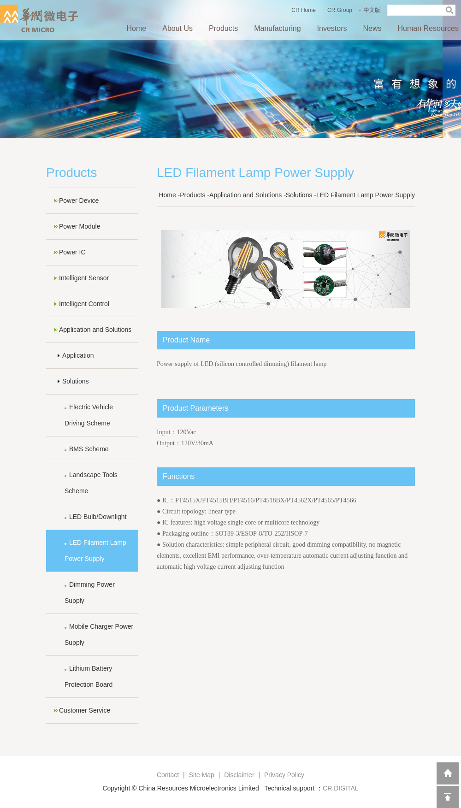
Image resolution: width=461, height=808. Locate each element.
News (372, 28)
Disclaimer (239, 775)
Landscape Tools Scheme (91, 483)
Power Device (79, 200)
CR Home (303, 10)
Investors (332, 28)
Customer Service (84, 710)
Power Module (79, 226)
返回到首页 (448, 773)
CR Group (339, 10)
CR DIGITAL (341, 788)
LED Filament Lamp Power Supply (95, 550)
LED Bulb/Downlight (98, 516)
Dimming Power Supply (90, 592)
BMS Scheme (89, 449)
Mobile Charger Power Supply (99, 634)
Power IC (72, 252)
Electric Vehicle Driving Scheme (89, 415)
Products (223, 28)
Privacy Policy (284, 775)
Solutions (75, 381)
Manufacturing (277, 28)
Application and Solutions (95, 329)
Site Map (201, 775)
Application (78, 355)
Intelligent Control (84, 303)
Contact (168, 775)
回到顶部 (448, 797)
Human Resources (428, 28)
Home (137, 28)
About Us (177, 28)
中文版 (372, 10)
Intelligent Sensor (84, 278)
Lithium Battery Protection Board (88, 676)
